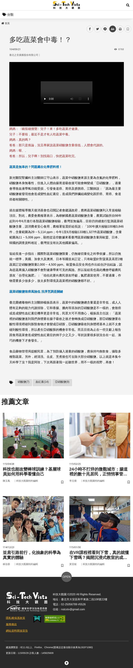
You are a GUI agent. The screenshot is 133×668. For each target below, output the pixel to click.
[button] (128, 5)
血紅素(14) (42, 381)
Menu (5, 5)
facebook (90, 29)
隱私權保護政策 (15, 617)
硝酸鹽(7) (23, 381)
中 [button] (112, 29)
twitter (97, 29)
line (104, 29)
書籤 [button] (127, 28)
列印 (120, 28)
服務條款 (11, 624)
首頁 (5, 23)
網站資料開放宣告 (17, 630)
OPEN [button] (66, 576)
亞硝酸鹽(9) (62, 381)
